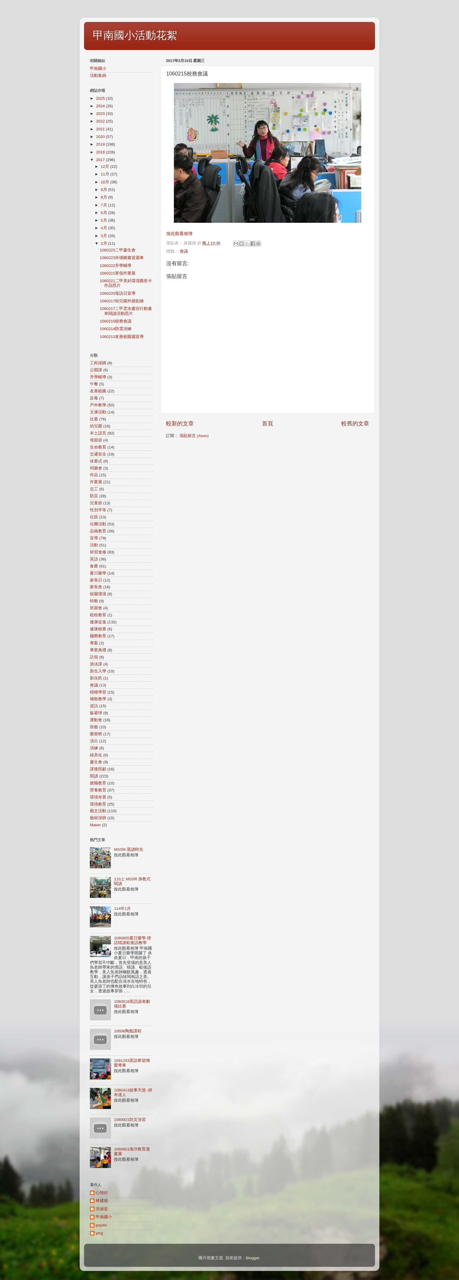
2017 (101, 160)
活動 (94, 545)
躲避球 (96, 713)
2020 (101, 136)
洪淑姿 (102, 1209)
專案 (94, 643)
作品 (94, 475)
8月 (104, 197)
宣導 (94, 538)
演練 (94, 748)
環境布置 (98, 797)
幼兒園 (96, 426)
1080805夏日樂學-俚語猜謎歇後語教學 (132, 940)
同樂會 (96, 468)
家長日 (96, 580)
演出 (94, 741)
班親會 (96, 608)
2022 (101, 121)
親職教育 (98, 783)
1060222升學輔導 (116, 265)
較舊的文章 (355, 423)
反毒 (94, 398)
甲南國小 (98, 68)
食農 (94, 566)
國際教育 (98, 636)
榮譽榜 (96, 734)
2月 (104, 243)
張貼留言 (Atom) (194, 436)
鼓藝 (94, 727)
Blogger (252, 1258)
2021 (101, 129)
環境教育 (98, 804)
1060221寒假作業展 (118, 273)
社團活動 (98, 524)
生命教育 (98, 447)
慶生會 (96, 762)
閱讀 (94, 776)
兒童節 (96, 503)
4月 (104, 228)
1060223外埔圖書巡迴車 (122, 258)
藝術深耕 (98, 818)
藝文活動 (98, 811)
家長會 (96, 587)
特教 (94, 601)
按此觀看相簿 (179, 233)
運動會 (96, 720)
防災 (94, 496)
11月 (105, 174)
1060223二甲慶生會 (118, 250)
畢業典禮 (98, 650)
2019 (101, 144)
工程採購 (98, 363)
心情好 (102, 1193)
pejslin (101, 1225)
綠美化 (96, 755)
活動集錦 (98, 75)
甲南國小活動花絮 (135, 35)
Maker (95, 825)
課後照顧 (98, 769)
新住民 (96, 678)
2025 (101, 98)
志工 (94, 489)
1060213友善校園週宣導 (122, 336)
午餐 (94, 384)
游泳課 (96, 664)
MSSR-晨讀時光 (128, 849)
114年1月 (122, 908)
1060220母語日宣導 (118, 293)
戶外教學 (98, 405)
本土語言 (98, 433)
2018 (101, 152)
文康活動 (98, 412)
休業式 (96, 461)
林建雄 (102, 1200)
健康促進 (98, 622)
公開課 (96, 370)
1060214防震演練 (116, 329)
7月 (104, 205)
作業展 (96, 482)
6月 (104, 213)
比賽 (94, 419)
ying (99, 1233)
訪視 (94, 657)
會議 (184, 251)
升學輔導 (98, 377)
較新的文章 (180, 423)
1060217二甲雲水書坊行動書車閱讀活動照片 (126, 310)
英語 (94, 559)
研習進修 (98, 552)
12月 (105, 166)
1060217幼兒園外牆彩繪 (122, 301)
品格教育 (98, 531)
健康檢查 (98, 629)
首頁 (267, 423)
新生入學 (98, 671)
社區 (94, 517)
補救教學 (98, 699)
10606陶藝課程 (127, 1031)
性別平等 (98, 510)
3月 (104, 236)
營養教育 (98, 790)
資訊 (94, 706)
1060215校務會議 (116, 321)
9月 (104, 189)
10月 (105, 182)
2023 (101, 113)
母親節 (96, 440)
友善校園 (98, 391)
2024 (101, 106)
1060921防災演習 (130, 1119)
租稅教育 (98, 615)
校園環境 (98, 594)
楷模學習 (98, 692)
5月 (104, 220)
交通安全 (98, 454)
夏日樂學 (98, 573)
